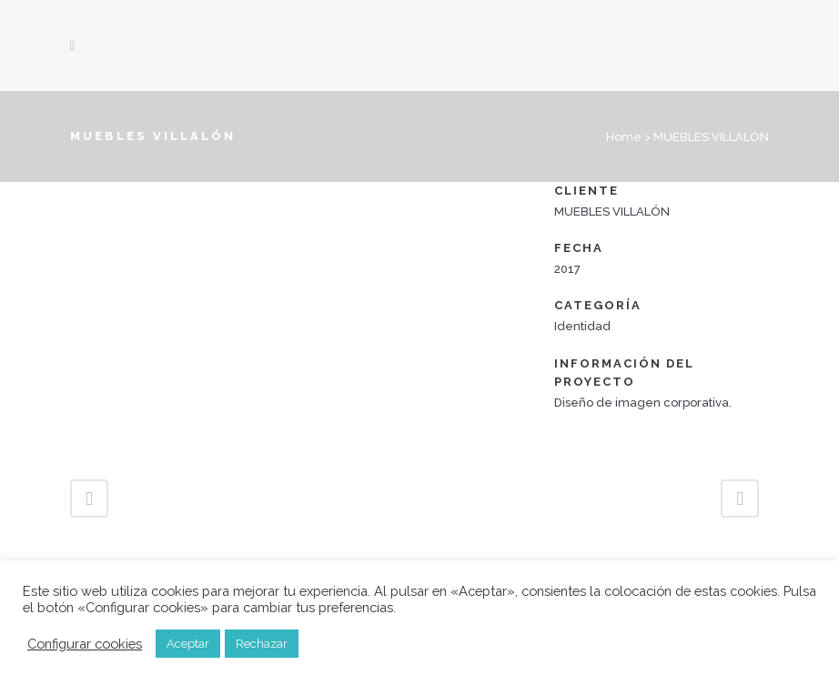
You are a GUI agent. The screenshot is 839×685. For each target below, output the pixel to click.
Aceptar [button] (188, 643)
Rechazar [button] (262, 643)
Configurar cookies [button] (84, 643)
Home (624, 137)
